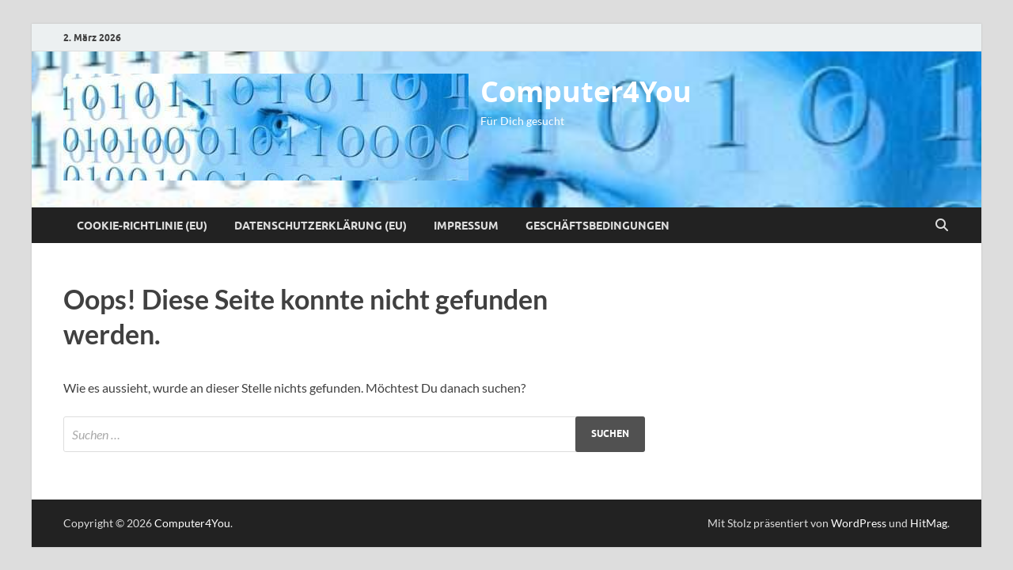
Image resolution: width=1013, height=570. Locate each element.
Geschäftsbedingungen (597, 225)
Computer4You (586, 91)
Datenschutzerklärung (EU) (320, 225)
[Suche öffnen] (942, 225)
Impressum (466, 225)
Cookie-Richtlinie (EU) (142, 225)
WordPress (858, 523)
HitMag (928, 523)
